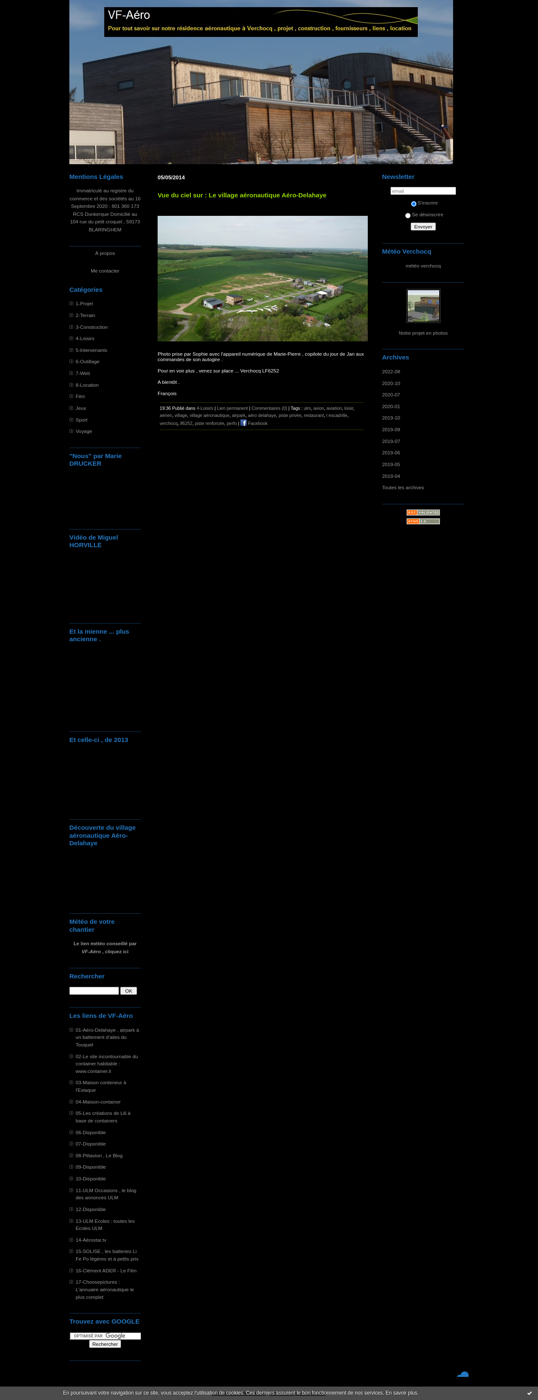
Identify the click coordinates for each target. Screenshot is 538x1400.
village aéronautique (209, 415)
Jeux (81, 408)
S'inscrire (424, 202)
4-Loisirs (85, 338)
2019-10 (391, 417)
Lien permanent (232, 408)
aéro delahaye (262, 415)
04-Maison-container (98, 1101)
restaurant (314, 415)
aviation (334, 408)
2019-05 (391, 464)
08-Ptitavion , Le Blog (99, 1155)
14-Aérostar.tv (91, 1240)
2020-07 (391, 394)
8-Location (87, 385)
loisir (348, 408)
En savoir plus (401, 1393)
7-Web (83, 373)
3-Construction (92, 327)
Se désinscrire (424, 214)
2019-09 (391, 429)
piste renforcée (209, 423)
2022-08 (391, 371)
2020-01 (391, 406)
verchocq (169, 423)
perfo (232, 423)
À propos (105, 253)
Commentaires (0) (269, 408)
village (180, 415)
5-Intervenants (91, 350)
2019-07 (391, 441)
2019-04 (391, 476)
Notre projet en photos (423, 333)
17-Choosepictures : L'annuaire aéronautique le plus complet (105, 1289)
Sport (81, 419)
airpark (238, 415)
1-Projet (84, 303)
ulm (307, 408)
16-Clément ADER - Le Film (106, 1270)
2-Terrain (85, 315)
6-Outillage (88, 361)
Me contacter (105, 270)
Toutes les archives (403, 487)
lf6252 (186, 423)
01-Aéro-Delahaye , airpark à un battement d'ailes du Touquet (107, 1037)
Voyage (84, 431)
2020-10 (391, 383)
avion (319, 408)
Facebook (253, 423)
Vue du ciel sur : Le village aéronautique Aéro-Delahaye (242, 195)
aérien (166, 415)
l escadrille (336, 415)
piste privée (290, 415)
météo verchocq (423, 265)
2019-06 (391, 452)
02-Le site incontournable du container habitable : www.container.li (107, 1064)
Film (80, 396)
